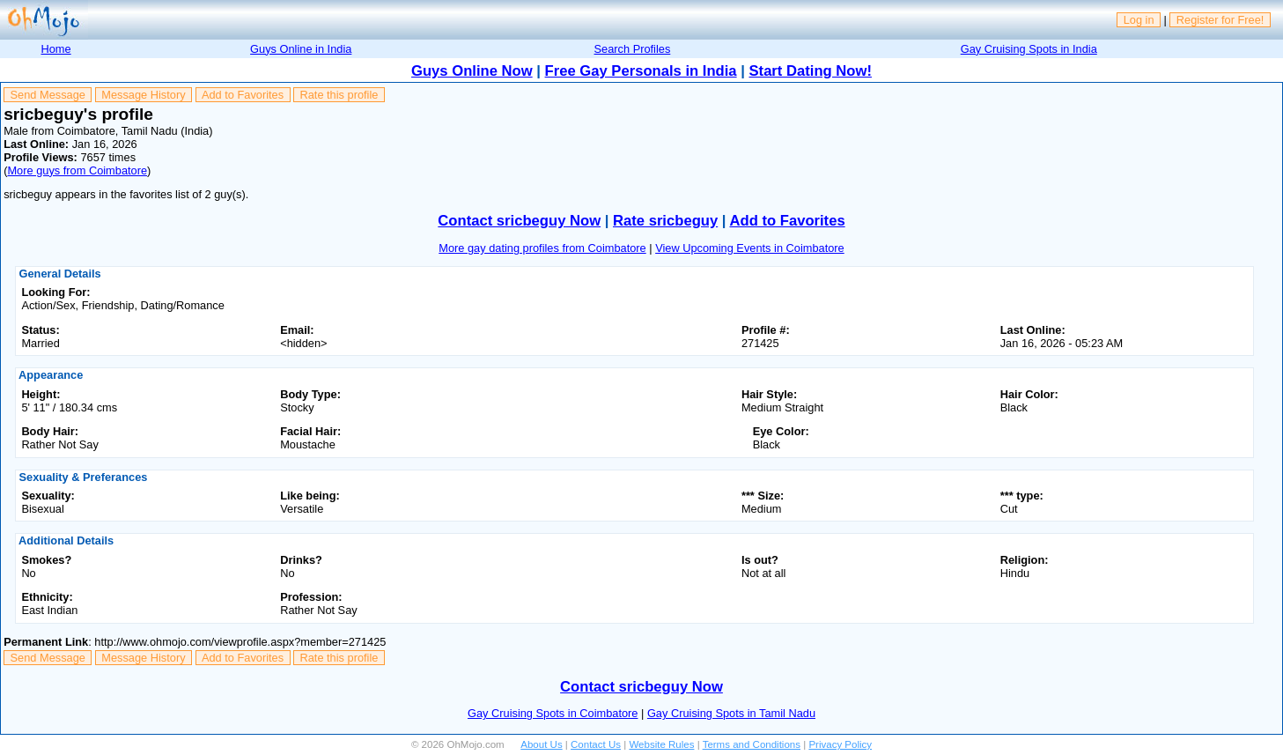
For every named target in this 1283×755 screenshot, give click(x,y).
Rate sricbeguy (665, 220)
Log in (1139, 19)
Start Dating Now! (810, 71)
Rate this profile (338, 94)
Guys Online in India (300, 49)
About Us (541, 744)
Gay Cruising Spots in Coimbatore (553, 713)
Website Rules (661, 744)
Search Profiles (632, 49)
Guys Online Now (472, 71)
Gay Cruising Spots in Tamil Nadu (731, 713)
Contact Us (596, 744)
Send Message (48, 94)
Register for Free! (1220, 19)
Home (56, 49)
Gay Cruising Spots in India (1029, 49)
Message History (143, 94)
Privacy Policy (840, 744)
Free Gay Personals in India (641, 71)
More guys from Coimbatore (77, 170)
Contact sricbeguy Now (519, 220)
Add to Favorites (243, 94)
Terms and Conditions (751, 744)
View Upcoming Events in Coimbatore (749, 248)
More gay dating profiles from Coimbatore (542, 248)
